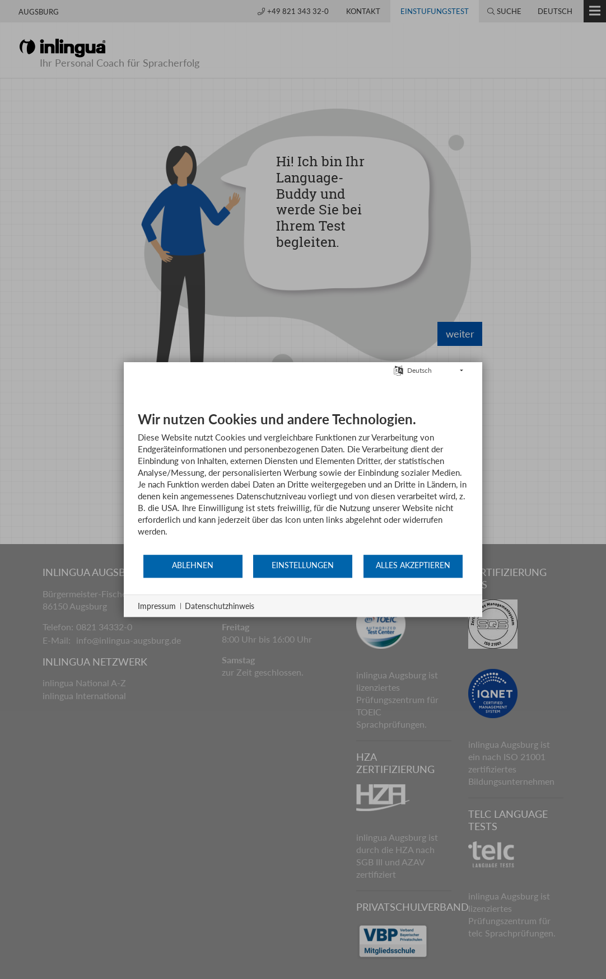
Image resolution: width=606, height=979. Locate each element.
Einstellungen (303, 565)
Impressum (157, 606)
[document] (303, 482)
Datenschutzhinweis (219, 606)
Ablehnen (192, 565)
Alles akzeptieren (413, 565)
